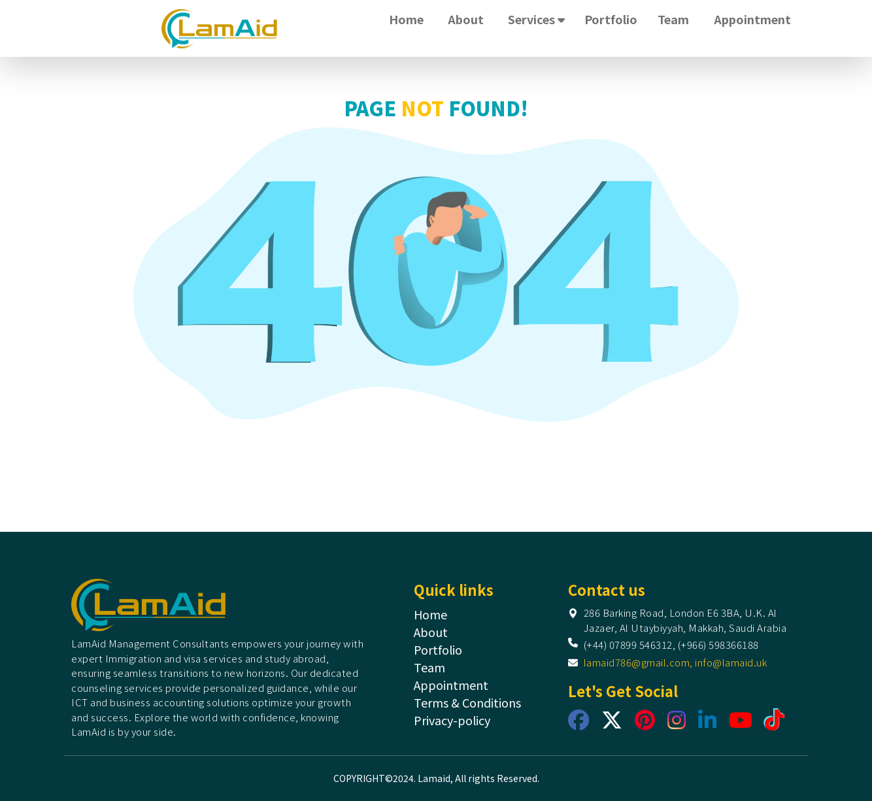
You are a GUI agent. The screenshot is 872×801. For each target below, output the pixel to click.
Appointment (752, 18)
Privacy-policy (452, 719)
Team (673, 18)
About (466, 18)
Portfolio (610, 18)
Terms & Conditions (467, 702)
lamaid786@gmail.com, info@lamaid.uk (675, 662)
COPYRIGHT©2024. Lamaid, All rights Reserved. (436, 778)
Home (406, 18)
